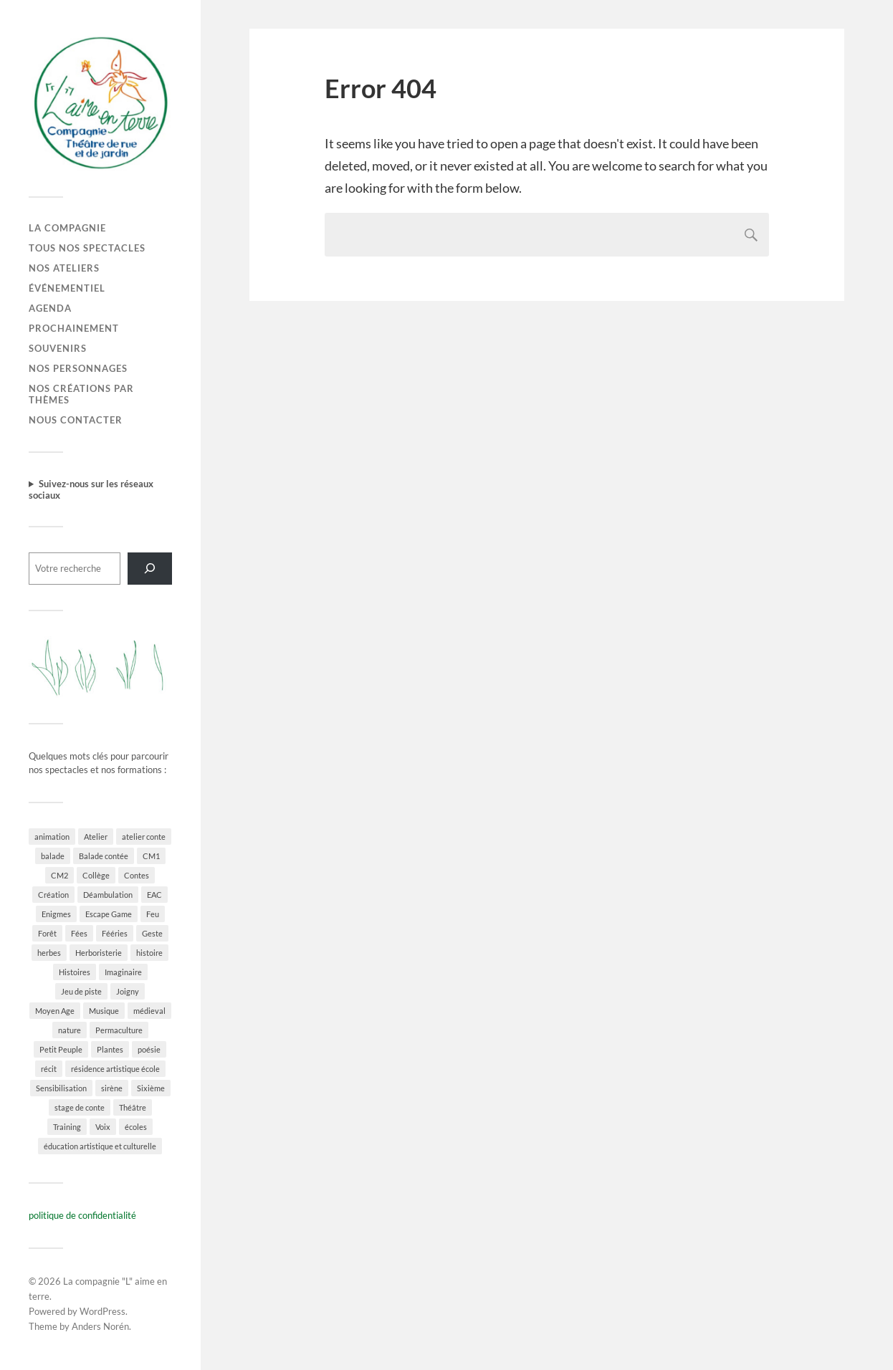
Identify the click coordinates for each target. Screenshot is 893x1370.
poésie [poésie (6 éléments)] (149, 1049)
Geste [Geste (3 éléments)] (152, 933)
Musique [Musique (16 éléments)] (104, 1010)
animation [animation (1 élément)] (52, 836)
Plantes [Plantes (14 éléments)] (110, 1049)
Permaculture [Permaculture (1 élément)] (119, 1030)
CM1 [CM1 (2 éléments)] (151, 856)
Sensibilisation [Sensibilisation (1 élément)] (61, 1088)
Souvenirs (58, 348)
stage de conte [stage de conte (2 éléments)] (79, 1107)
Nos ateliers (64, 268)
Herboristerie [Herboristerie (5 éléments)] (98, 952)
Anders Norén (100, 1326)
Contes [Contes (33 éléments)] (136, 875)
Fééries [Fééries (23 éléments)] (115, 933)
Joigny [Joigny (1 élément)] (127, 991)
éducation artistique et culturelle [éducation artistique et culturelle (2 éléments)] (100, 1146)
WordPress (102, 1311)
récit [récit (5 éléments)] (49, 1068)
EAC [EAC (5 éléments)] (154, 894)
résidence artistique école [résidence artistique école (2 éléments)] (115, 1068)
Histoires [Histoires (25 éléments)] (74, 972)
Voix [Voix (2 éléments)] (102, 1126)
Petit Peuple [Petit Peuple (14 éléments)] (60, 1049)
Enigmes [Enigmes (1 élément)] (56, 914)
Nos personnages (78, 368)
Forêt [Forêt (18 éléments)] (47, 933)
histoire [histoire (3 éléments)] (149, 952)
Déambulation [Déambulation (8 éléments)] (108, 894)
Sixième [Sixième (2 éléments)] (151, 1088)
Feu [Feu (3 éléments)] (152, 914)
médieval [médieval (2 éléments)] (149, 1010)
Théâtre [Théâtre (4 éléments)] (132, 1107)
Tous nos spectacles (87, 248)
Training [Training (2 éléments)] (67, 1126)
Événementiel (67, 288)
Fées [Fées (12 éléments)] (79, 933)
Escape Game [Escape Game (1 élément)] (108, 914)
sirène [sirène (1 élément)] (112, 1088)
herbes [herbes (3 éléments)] (49, 952)
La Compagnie (67, 228)
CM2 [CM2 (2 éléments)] (59, 875)
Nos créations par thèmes (81, 394)
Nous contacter (76, 420)
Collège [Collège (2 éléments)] (96, 875)
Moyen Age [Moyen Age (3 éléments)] (55, 1010)
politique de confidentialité (82, 1215)
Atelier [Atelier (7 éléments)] (96, 836)
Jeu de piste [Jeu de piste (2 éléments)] (81, 991)
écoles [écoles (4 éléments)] (136, 1126)
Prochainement (74, 328)
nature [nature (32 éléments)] (69, 1030)
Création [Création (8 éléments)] (53, 894)
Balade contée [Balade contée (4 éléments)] (103, 856)
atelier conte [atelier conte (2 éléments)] (144, 836)
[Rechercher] (150, 568)
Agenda (50, 308)
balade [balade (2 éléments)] (53, 856)
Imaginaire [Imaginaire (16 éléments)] (123, 972)
